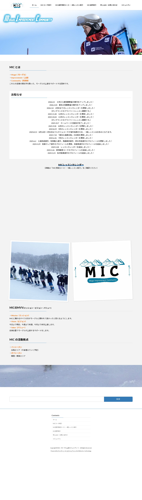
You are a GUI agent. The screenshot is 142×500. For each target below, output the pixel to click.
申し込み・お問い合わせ (60, 435)
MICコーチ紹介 (57, 423)
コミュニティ (57, 439)
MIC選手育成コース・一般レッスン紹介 (65, 427)
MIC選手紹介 (57, 431)
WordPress (61, 451)
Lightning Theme (71, 451)
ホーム (55, 419)
